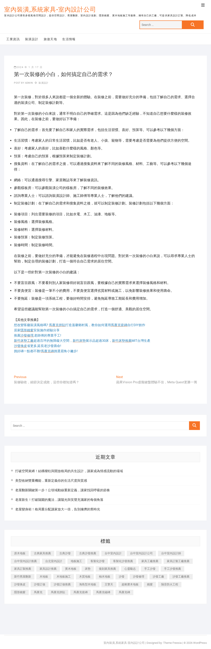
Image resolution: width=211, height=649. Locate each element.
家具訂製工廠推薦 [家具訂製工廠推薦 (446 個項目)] (178, 561)
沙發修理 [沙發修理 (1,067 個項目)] (138, 576)
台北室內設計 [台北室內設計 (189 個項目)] (53, 561)
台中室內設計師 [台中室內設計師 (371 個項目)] (171, 553)
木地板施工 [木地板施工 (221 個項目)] (64, 576)
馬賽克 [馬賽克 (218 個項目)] (38, 592)
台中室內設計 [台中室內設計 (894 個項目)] (113, 553)
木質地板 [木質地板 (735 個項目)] (84, 576)
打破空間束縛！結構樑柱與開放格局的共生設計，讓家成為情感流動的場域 (69, 471)
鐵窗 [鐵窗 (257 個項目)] (150, 584)
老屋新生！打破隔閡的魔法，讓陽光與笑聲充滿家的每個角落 (59, 500)
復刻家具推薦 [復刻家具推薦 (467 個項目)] (107, 568)
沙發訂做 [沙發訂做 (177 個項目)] (39, 584)
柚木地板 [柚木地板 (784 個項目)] (104, 576)
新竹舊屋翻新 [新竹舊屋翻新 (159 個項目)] (22, 576)
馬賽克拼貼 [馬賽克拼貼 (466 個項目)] (58, 592)
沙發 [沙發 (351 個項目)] (121, 576)
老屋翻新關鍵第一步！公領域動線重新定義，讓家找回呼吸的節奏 (62, 490)
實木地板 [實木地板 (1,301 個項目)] (70, 568)
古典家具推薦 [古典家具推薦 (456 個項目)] (42, 553)
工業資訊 (13, 39)
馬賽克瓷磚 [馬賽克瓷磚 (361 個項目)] (81, 592)
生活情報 (69, 39)
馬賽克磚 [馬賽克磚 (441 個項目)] (124, 592)
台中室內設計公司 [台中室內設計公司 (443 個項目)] (141, 553)
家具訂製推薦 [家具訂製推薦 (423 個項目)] (22, 568)
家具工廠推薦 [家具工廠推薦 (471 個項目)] (149, 561)
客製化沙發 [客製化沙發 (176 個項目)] (97, 561)
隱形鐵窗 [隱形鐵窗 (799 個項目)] (19, 592)
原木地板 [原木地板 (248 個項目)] (19, 553)
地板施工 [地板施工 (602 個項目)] (76, 561)
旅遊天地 (50, 39)
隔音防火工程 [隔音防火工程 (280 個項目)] (169, 584)
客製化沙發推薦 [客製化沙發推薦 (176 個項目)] (123, 561)
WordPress (200, 642)
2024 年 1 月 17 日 (28, 67)
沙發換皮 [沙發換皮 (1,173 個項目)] (19, 584)
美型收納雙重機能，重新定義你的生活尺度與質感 (51, 481)
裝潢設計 (32, 39)
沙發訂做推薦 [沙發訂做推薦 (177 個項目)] (62, 584)
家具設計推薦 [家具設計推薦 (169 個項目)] (48, 568)
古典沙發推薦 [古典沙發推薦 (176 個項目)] (87, 553)
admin (28, 82)
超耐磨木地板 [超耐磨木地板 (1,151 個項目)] (130, 584)
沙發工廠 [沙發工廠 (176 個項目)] (158, 576)
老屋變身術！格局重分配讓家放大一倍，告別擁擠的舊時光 (57, 509)
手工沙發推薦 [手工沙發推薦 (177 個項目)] (172, 568)
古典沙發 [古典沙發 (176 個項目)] (65, 553)
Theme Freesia (172, 642)
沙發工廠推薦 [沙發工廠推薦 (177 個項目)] (180, 576)
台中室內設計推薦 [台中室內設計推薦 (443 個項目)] (25, 561)
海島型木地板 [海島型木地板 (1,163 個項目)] (87, 584)
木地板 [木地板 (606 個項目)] (44, 576)
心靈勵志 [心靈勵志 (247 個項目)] (130, 568)
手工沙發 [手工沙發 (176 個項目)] (150, 568)
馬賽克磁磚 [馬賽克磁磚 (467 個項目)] (103, 592)
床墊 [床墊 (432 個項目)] (87, 568)
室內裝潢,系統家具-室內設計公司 (50, 9)
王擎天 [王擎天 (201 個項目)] (109, 584)
